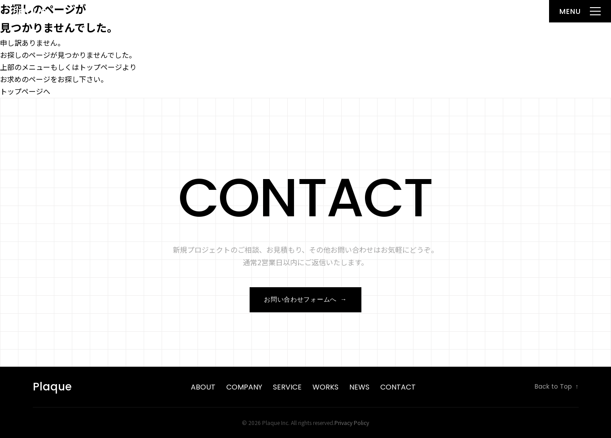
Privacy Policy (351, 422)
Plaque (28, 11)
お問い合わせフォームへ (305, 299)
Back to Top (557, 386)
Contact (398, 387)
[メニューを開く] (580, 11)
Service (287, 387)
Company (244, 387)
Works (325, 387)
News (359, 387)
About (203, 387)
